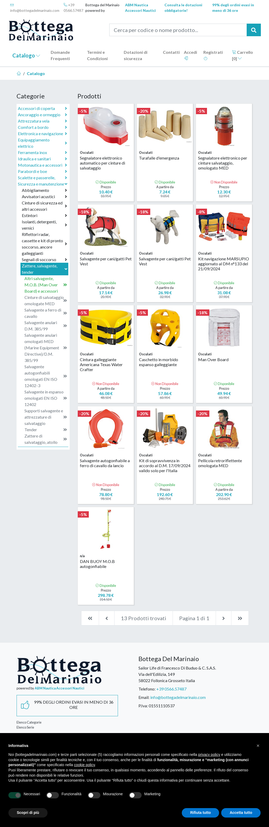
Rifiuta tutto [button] (200, 812)
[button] (258, 745)
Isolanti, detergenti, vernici (44, 224)
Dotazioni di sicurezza (135, 55)
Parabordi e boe (42, 171)
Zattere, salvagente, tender (45, 269)
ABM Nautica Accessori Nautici (140, 8)
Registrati (213, 55)
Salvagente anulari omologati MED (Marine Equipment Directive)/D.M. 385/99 (45, 348)
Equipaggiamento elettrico (42, 143)
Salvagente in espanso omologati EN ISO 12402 (45, 398)
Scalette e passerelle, (42, 178)
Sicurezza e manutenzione (43, 183)
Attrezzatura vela (42, 121)
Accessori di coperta (42, 108)
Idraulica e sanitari (42, 159)
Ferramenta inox (42, 152)
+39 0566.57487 (73, 8)
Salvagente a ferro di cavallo (45, 313)
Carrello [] (242, 55)
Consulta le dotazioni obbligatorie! (183, 8)
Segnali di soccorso (44, 259)
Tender (45, 429)
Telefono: (147, 688)
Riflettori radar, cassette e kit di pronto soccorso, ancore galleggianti (44, 244)
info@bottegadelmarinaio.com (34, 8)
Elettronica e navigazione (42, 133)
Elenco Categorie (29, 722)
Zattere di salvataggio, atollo (45, 439)
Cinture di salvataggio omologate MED (45, 300)
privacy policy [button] (209, 754)
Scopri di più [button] (28, 812)
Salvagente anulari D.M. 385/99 (45, 325)
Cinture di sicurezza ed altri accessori (44, 206)
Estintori (44, 215)
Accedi (190, 55)
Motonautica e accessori (42, 165)
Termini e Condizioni (97, 55)
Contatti (171, 52)
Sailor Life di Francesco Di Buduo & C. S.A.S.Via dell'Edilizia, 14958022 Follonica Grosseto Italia (177, 674)
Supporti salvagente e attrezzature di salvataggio (45, 417)
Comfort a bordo (42, 127)
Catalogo (26, 55)
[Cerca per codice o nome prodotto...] (178, 30)
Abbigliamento (44, 190)
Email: (143, 697)
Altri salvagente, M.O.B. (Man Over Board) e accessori (45, 284)
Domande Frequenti (60, 55)
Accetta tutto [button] (241, 812)
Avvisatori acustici (44, 196)
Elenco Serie (25, 727)
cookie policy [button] (84, 765)
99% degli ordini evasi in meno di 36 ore (233, 8)
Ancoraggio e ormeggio (42, 115)
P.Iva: (143, 705)
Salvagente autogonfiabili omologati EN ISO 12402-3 (45, 376)
